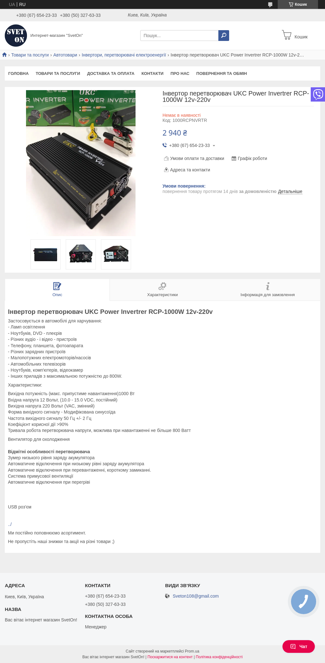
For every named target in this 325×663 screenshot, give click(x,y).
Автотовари (65, 54)
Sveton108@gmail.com (196, 596)
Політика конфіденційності (219, 657)
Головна (18, 73)
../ (10, 524)
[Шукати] (223, 35)
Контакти (153, 73)
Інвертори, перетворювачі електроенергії (124, 54)
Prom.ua (192, 651)
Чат (298, 646)
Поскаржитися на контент (170, 657)
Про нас (179, 73)
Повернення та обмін (221, 73)
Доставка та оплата (110, 73)
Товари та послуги (30, 54)
